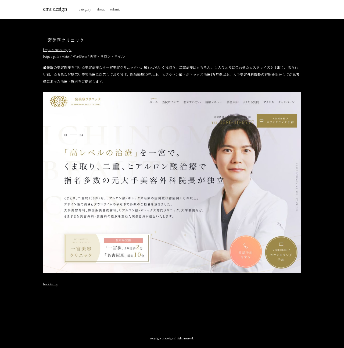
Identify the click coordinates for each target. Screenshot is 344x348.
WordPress (80, 56)
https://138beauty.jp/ (57, 50)
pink (56, 56)
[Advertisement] (172, 310)
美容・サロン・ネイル (107, 56)
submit (115, 9)
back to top (50, 284)
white (66, 56)
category (85, 9)
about (100, 9)
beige (46, 56)
